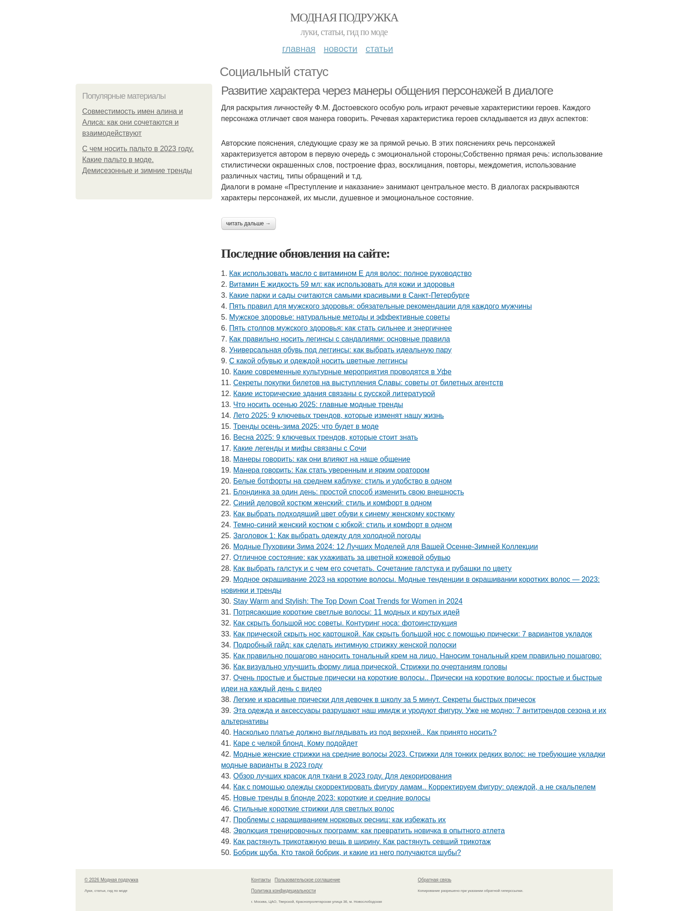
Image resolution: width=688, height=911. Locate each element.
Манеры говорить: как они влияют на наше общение (321, 459)
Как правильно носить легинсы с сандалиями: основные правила (339, 339)
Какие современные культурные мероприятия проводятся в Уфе (342, 372)
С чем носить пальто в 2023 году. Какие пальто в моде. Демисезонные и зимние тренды (138, 159)
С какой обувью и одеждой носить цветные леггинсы (318, 361)
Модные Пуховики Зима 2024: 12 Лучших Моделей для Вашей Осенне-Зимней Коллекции (385, 546)
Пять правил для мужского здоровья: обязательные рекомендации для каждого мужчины (380, 306)
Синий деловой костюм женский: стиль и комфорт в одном (332, 503)
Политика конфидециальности (283, 890)
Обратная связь (435, 879)
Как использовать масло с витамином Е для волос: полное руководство (350, 273)
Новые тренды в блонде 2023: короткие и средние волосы (331, 798)
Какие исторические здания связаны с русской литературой (334, 393)
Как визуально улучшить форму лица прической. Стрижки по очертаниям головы (370, 667)
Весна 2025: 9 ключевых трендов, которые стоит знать (325, 437)
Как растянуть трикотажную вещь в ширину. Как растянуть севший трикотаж (362, 841)
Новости (340, 49)
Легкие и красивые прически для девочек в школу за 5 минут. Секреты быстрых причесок (384, 699)
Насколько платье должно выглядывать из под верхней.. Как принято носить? (364, 732)
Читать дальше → (248, 223)
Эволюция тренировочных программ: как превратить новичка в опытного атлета (369, 831)
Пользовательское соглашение (307, 879)
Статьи (379, 49)
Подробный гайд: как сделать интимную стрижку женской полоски (344, 645)
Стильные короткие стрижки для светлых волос (313, 809)
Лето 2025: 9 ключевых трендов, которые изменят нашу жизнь (338, 415)
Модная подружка (344, 17)
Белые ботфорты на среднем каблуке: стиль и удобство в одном (342, 481)
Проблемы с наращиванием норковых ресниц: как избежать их (339, 820)
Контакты (261, 879)
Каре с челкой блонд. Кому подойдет (295, 743)
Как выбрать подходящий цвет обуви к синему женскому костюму (343, 514)
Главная (299, 49)
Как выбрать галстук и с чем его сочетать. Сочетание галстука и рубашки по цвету (372, 568)
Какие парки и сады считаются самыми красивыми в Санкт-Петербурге (349, 295)
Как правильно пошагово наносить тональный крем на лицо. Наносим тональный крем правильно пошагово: (417, 656)
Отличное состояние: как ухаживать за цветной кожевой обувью (341, 557)
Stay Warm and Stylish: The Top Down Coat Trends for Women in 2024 (348, 601)
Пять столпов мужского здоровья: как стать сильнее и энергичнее (340, 328)
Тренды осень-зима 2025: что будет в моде (306, 426)
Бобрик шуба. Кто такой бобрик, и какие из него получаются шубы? (347, 852)
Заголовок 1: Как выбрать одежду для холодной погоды (327, 535)
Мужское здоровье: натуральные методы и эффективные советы (339, 317)
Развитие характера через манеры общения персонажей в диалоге (387, 90)
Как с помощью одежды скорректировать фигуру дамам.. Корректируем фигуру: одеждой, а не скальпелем (414, 787)
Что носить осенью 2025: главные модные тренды (318, 404)
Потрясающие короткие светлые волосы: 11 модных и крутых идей (346, 612)
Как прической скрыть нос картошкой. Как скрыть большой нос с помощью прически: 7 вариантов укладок (412, 634)
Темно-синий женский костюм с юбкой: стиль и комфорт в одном (342, 525)
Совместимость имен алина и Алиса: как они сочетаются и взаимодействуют (132, 122)
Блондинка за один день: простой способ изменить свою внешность (348, 492)
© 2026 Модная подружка (111, 879)
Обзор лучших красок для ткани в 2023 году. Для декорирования (342, 776)
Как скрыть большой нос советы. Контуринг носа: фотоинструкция (345, 623)
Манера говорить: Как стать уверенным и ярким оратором (331, 470)
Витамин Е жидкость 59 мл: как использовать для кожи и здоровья (341, 284)
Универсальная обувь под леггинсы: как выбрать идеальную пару (340, 350)
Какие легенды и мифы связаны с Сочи (299, 448)
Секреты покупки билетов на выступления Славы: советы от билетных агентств (368, 383)
